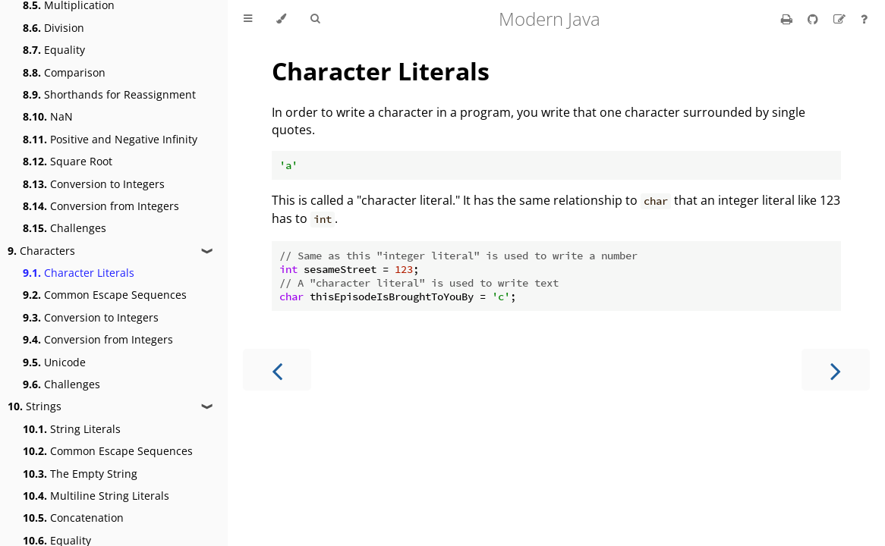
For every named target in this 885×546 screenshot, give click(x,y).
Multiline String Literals (96, 495)
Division (53, 27)
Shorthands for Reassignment (109, 94)
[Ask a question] (864, 19)
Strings (34, 406)
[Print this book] (788, 19)
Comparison (64, 72)
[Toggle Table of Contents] (247, 19)
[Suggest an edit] (841, 19)
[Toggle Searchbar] (315, 19)
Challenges (64, 228)
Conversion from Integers (101, 206)
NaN (48, 116)
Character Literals (78, 272)
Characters (41, 250)
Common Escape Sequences (105, 294)
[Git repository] (814, 19)
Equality (54, 49)
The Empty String (80, 473)
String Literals (72, 429)
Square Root (67, 161)
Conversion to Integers (94, 184)
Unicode (54, 362)
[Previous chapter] (277, 370)
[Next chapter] (836, 370)
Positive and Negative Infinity (110, 139)
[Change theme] (281, 19)
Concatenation (73, 517)
